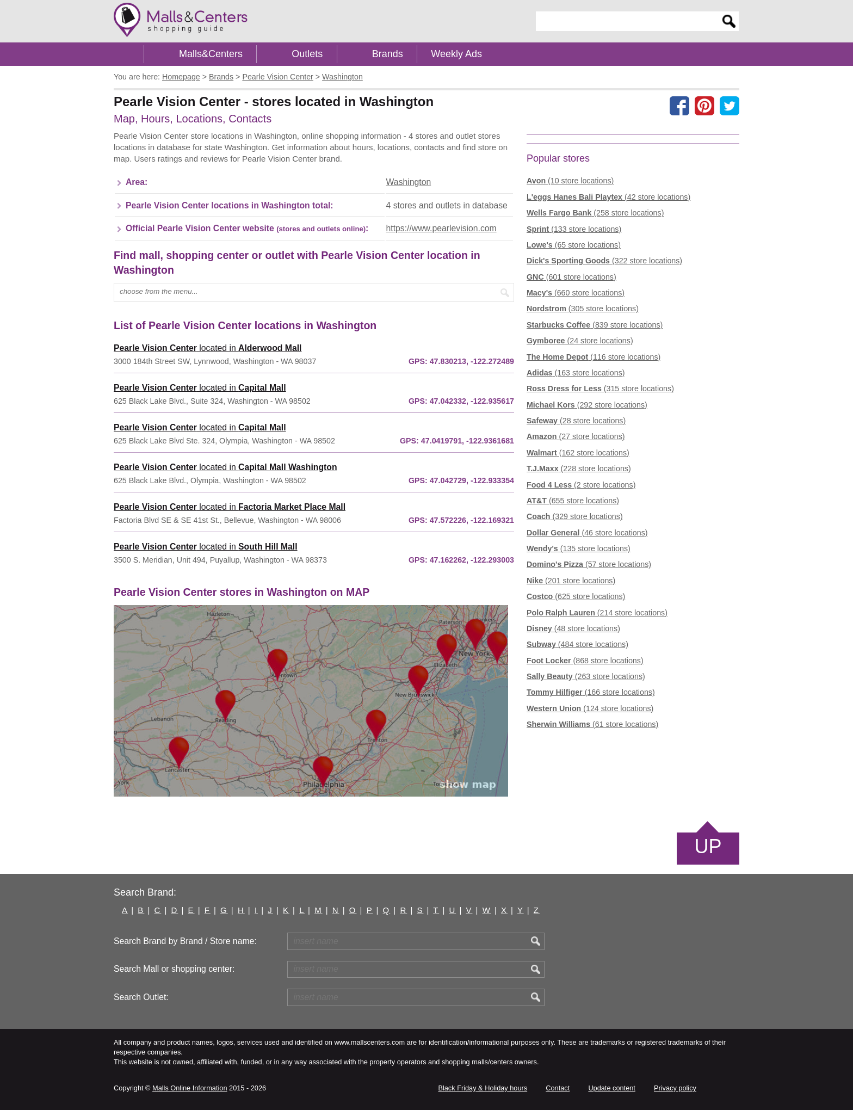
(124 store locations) (590, 708)
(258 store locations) (595, 212)
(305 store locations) (583, 308)
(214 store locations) (597, 612)
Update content (611, 1088)
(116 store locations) (593, 357)
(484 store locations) (577, 644)
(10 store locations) (570, 180)
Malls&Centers (211, 53)
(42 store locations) (608, 197)
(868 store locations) (585, 660)
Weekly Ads (456, 53)
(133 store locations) (574, 229)
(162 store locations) (578, 452)
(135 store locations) (579, 548)
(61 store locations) (592, 724)
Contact (558, 1088)
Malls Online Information (189, 1088)
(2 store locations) (581, 484)
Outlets (307, 53)
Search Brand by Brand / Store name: (185, 941)
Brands (387, 53)
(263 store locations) (586, 676)
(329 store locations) (575, 516)
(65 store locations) (574, 244)
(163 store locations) (576, 372)
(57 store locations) (589, 564)
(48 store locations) (573, 628)
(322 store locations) (604, 260)
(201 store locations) (571, 580)
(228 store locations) (579, 468)
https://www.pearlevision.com (441, 228)
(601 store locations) (571, 277)
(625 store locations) (576, 596)
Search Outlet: (141, 997)
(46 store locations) (587, 532)
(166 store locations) (591, 692)
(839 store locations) (595, 324)
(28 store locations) (576, 420)
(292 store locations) (587, 404)
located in (207, 348)
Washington (408, 182)
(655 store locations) (573, 500)
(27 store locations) (576, 436)
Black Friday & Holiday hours (482, 1088)
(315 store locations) (600, 388)
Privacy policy (675, 1088)
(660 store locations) (576, 292)
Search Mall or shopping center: (174, 968)
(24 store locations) (580, 340)
